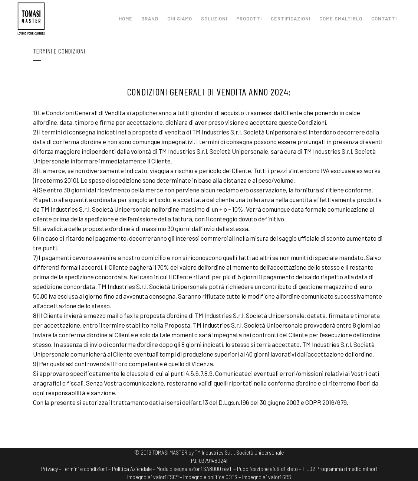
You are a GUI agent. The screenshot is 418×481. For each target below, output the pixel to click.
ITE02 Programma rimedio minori (340, 468)
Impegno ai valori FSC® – (155, 476)
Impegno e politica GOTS (210, 476)
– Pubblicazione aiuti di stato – (267, 468)
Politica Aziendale (132, 468)
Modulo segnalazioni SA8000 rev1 (194, 468)
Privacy (49, 468)
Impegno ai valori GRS (266, 476)
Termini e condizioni (85, 468)
